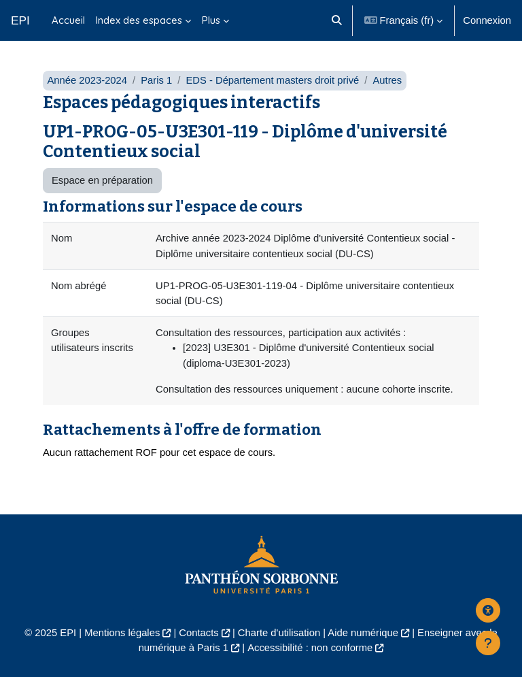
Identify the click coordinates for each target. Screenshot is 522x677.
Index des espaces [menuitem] (139, 20)
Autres (387, 80)
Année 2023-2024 (87, 80)
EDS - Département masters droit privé (272, 80)
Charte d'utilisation (279, 632)
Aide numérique (363, 632)
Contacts (198, 632)
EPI (20, 20)
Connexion (487, 20)
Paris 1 (156, 80)
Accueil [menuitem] (68, 20)
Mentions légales (122, 632)
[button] (337, 20)
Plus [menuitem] (211, 20)
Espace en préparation (102, 180)
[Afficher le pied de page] (488, 643)
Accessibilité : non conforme (309, 647)
